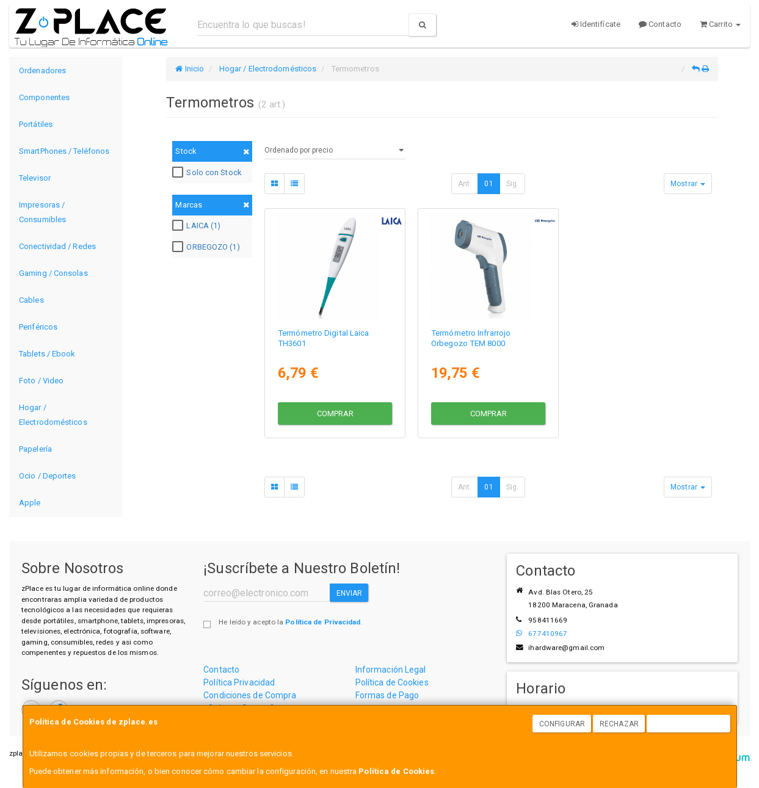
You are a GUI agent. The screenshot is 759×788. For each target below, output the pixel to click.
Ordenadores (42, 70)
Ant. (464, 183)
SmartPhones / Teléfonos (64, 151)
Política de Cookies (396, 771)
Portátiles (36, 124)
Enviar (349, 593)
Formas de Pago (387, 695)
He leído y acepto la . (290, 622)
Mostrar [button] (687, 183)
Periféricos (38, 326)
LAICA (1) (197, 226)
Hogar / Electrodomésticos (53, 415)
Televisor (35, 178)
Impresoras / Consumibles (42, 212)
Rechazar (619, 724)
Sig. (512, 183)
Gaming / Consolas (53, 273)
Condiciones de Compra (249, 695)
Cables (31, 300)
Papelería (35, 449)
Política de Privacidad (322, 622)
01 (488, 183)
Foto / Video (41, 380)
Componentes (44, 97)
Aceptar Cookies (688, 724)
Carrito (720, 24)
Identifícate (596, 24)
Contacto (660, 24)
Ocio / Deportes (47, 475)
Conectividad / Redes (57, 246)
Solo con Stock (208, 173)
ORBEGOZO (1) (207, 247)
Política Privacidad (239, 682)
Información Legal (390, 669)
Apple (30, 502)
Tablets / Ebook (47, 353)
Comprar (335, 412)
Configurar (562, 724)
